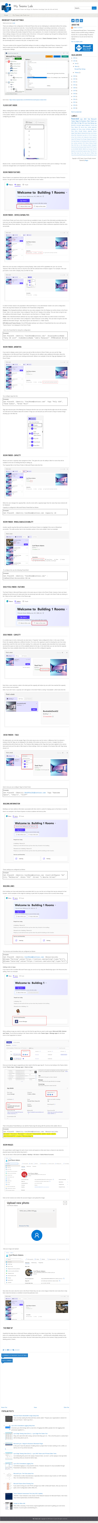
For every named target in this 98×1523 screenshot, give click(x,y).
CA (87, 135)
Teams (92, 121)
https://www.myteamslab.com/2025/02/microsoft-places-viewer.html (27, 100)
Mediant (87, 143)
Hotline (91, 141)
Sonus (86, 127)
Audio (85, 135)
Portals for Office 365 (19, 1503)
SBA (74, 149)
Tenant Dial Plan (80, 153)
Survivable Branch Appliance (81, 151)
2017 (74, 96)
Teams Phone (73, 153)
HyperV (94, 141)
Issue (72, 143)
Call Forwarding (93, 135)
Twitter (73, 20)
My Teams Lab (23, 6)
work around (94, 155)
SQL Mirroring (89, 149)
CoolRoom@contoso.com (34, 957)
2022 (74, 82)
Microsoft (80, 131)
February (77, 72)
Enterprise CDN (94, 139)
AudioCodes (73, 129)
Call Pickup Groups (80, 129)
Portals (88, 147)
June (76, 63)
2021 (74, 85)
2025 (74, 61)
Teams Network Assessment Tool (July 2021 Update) (28, 1493)
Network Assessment (87, 131)
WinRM (80, 155)
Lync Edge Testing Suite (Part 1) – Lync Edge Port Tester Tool (30, 1433)
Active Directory (94, 133)
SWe (96, 149)
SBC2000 (80, 149)
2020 (74, 88)
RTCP (90, 147)
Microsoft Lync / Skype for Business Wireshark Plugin (28, 1443)
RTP (92, 147)
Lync (96, 123)
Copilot (90, 137)
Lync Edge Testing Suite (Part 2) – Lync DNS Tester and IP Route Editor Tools (34, 1453)
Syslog (88, 151)
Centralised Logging (80, 125)
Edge (80, 123)
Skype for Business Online (83, 133)
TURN (91, 151)
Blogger (86, 160)
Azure (85, 123)
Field (82, 141)
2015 (74, 102)
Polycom (76, 127)
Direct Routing (91, 123)
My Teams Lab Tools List (21, 15)
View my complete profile (77, 41)
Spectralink (73, 151)
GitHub (88, 141)
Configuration (86, 137)
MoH (75, 145)
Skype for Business (81, 121)
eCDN (91, 155)
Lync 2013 (83, 119)
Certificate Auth (80, 137)
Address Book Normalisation (76, 135)
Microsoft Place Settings (80, 69)
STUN (93, 149)
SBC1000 (76, 149)
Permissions (81, 147)
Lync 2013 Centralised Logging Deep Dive (23, 1425)
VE (89, 153)
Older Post (66, 1407)
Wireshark (84, 155)
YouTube (77, 20)
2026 (74, 58)
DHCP (75, 139)
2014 (74, 105)
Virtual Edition (74, 155)
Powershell (75, 118)
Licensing (75, 143)
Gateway (84, 141)
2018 (74, 93)
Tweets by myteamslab (76, 112)
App (83, 135)
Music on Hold (79, 145)
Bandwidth (73, 125)
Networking (85, 145)
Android (89, 127)
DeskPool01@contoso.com (35, 793)
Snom (89, 133)
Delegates (89, 139)
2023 (74, 79)
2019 (74, 90)
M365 (84, 143)
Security (82, 127)
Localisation (80, 143)
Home (6, 15)
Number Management (92, 145)
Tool (89, 119)
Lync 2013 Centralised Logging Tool (23, 1463)
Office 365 (76, 123)
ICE (96, 141)
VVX (83, 123)
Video (96, 153)
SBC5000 (84, 149)
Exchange (77, 141)
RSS (81, 20)
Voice (78, 155)
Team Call (95, 151)
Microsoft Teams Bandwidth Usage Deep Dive (26, 1415)
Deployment (87, 125)
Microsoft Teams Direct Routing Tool (23, 1483)
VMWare (92, 153)
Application (94, 127)
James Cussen (77, 27)
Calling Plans (74, 137)
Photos (76, 133)
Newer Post (4, 1407)
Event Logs (73, 141)
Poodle (85, 147)
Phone (72, 127)
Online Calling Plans (75, 147)
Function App (94, 125)
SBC (79, 127)
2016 (74, 99)
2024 (74, 76)
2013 (74, 108)
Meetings (91, 143)
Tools (88, 121)
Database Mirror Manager (82, 139)
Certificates (88, 129)
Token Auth (86, 153)
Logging (92, 129)
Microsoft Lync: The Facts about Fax (23, 1473)
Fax (80, 141)
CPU (89, 135)
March (76, 66)
